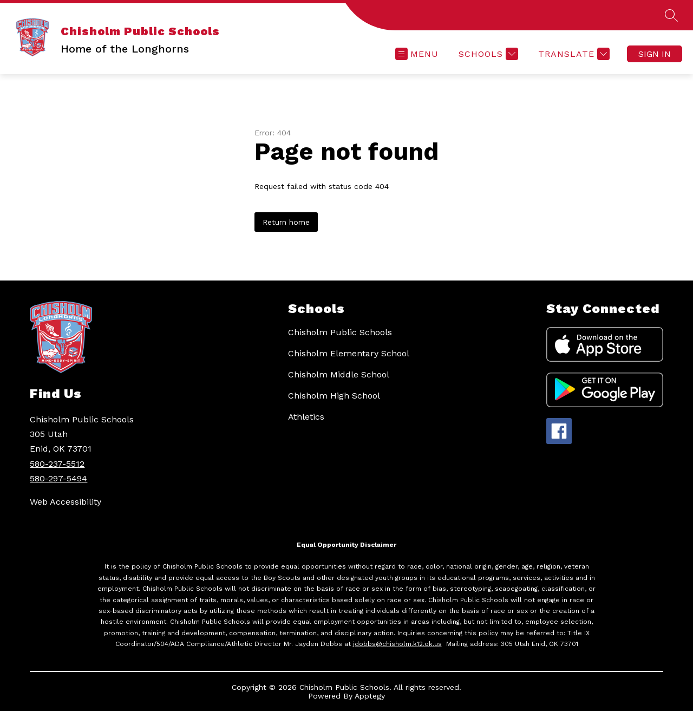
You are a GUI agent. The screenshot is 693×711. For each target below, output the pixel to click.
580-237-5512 (57, 464)
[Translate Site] (572, 54)
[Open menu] (417, 54)
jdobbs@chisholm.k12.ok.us (397, 644)
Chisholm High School (334, 395)
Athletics (306, 417)
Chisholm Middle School (338, 374)
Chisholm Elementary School (348, 353)
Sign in (654, 54)
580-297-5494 (58, 478)
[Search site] (671, 15)
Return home (286, 222)
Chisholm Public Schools (340, 332)
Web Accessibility (65, 502)
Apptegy (370, 696)
